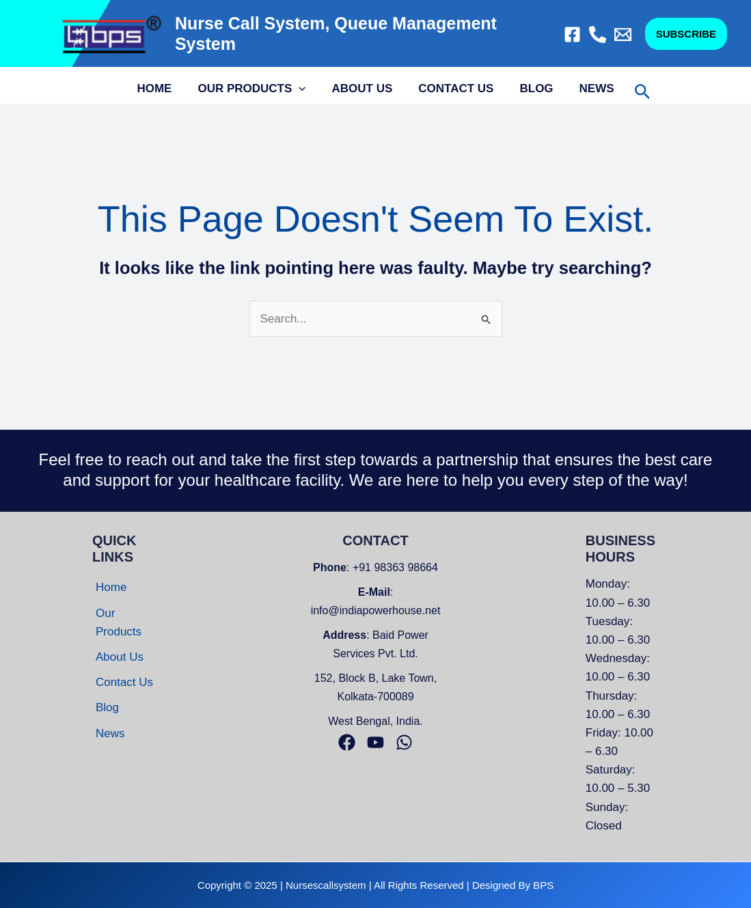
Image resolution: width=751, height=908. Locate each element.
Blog (532, 88)
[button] (686, 34)
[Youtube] (375, 742)
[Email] (622, 34)
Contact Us (454, 88)
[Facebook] (572, 34)
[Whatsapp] (404, 742)
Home (161, 88)
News (590, 88)
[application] (303, 89)
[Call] (597, 34)
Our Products (256, 89)
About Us (363, 88)
